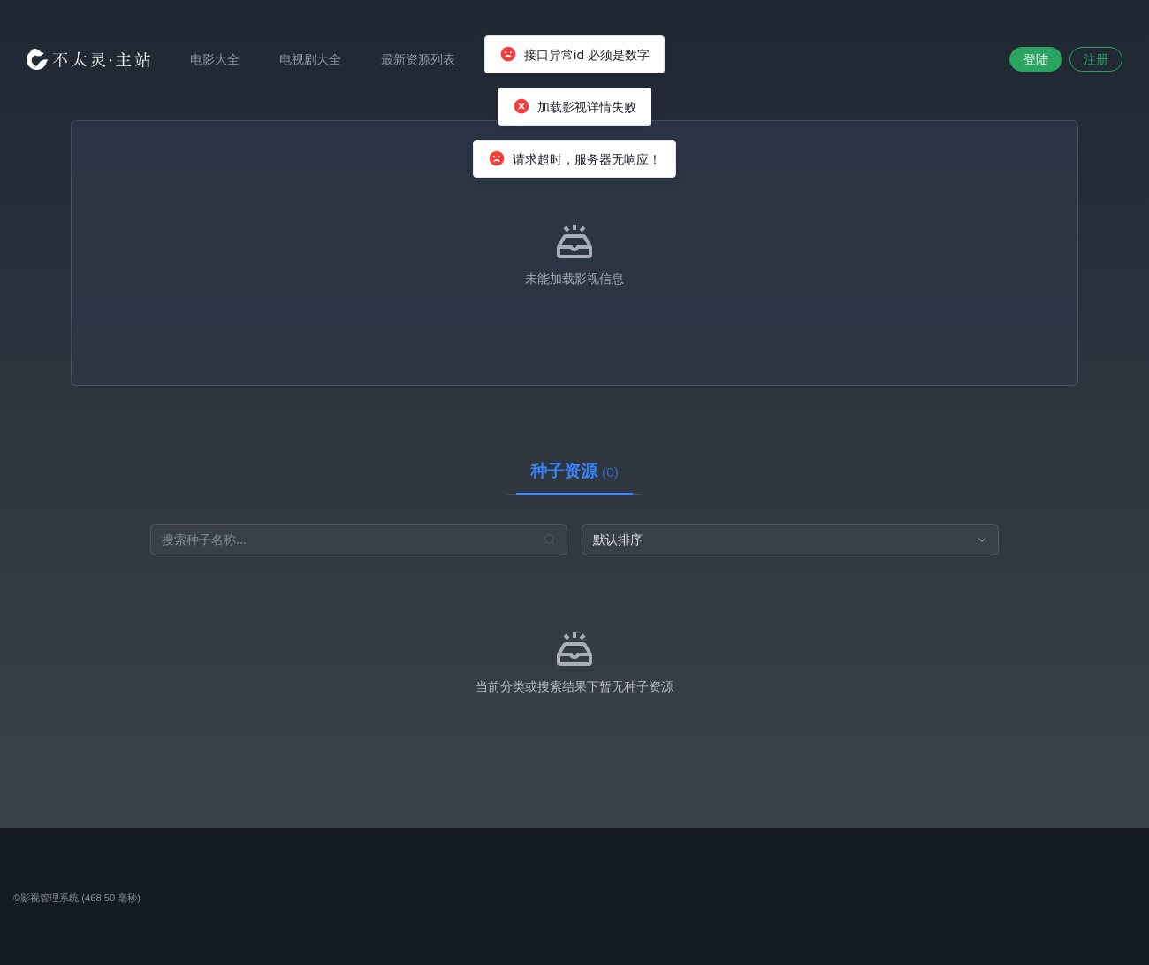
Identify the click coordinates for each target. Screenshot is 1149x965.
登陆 (1035, 59)
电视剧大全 (310, 59)
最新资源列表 (418, 59)
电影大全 (215, 59)
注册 (1096, 59)
